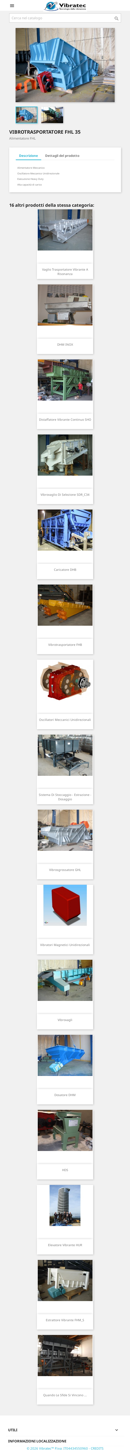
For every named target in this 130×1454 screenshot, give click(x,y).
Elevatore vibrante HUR (65, 1245)
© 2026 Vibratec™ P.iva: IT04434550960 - (59, 1448)
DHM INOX (65, 344)
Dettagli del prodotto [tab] (62, 155)
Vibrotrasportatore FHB (65, 645)
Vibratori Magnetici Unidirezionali (65, 945)
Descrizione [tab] (28, 155)
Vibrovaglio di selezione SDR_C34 (65, 494)
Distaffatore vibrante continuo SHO (65, 419)
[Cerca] (65, 18)
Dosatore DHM (65, 1095)
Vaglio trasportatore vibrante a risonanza (65, 271)
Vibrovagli (65, 1020)
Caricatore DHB (65, 570)
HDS (65, 1170)
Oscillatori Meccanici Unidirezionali (65, 720)
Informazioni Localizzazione (37, 1441)
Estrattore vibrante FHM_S (65, 1320)
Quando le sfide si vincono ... (65, 1395)
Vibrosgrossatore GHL (65, 870)
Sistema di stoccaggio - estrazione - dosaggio (65, 797)
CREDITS (97, 1448)
